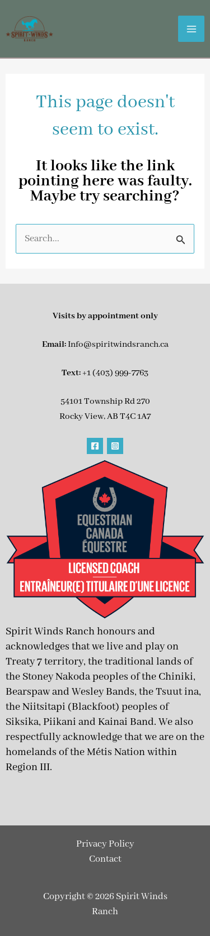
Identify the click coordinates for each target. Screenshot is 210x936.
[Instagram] (115, 446)
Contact (105, 859)
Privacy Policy (105, 844)
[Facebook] (95, 446)
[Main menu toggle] (191, 29)
